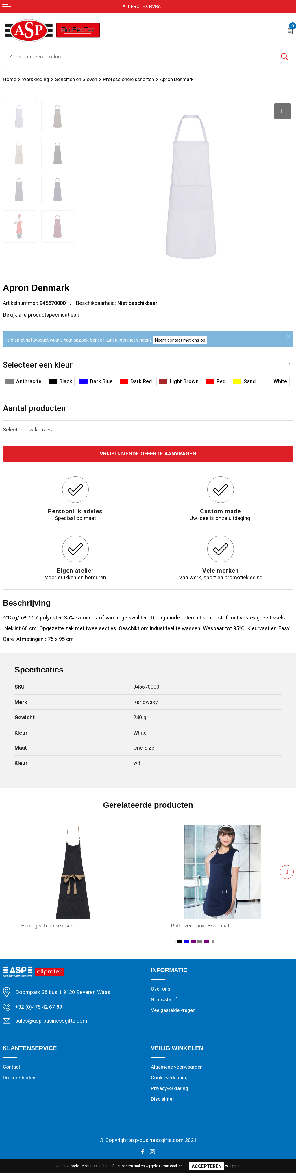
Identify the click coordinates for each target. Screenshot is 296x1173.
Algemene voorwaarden (177, 1067)
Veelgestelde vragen (173, 1010)
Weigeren (232, 1166)
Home (9, 79)
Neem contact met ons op (180, 340)
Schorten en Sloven (76, 79)
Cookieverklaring (169, 1077)
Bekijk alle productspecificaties (41, 315)
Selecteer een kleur (38, 365)
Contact (11, 1067)
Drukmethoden (19, 1077)
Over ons (160, 989)
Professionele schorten (128, 79)
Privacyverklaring (169, 1088)
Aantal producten (34, 408)
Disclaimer (162, 1099)
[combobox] (139, 56)
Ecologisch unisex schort (50, 926)
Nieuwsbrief (164, 999)
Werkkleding (35, 79)
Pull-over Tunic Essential (200, 926)
